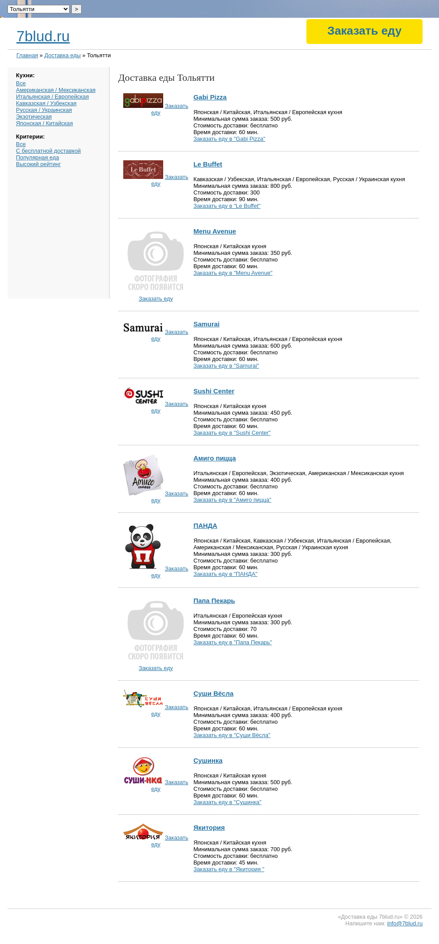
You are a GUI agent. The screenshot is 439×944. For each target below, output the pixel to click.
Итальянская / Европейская (52, 96)
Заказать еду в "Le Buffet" (226, 205)
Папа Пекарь (214, 600)
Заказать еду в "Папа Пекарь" (232, 642)
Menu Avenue (214, 231)
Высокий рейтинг (38, 164)
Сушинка (208, 760)
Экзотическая (34, 116)
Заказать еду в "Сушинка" (227, 802)
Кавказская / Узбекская (46, 103)
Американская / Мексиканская (55, 90)
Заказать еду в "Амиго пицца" (232, 499)
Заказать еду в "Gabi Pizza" (229, 138)
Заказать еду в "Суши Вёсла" (231, 735)
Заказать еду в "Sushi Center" (231, 432)
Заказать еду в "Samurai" (226, 365)
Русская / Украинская (44, 110)
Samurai (206, 324)
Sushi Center (213, 391)
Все (21, 83)
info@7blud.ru (405, 923)
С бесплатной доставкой (48, 150)
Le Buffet (207, 164)
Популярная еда (37, 157)
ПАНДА (205, 525)
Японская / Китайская (44, 123)
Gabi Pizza (210, 97)
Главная (27, 55)
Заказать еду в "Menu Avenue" (232, 273)
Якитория (209, 827)
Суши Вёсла (213, 693)
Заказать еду (364, 30)
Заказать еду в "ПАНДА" (225, 574)
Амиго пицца (214, 458)
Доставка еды (62, 55)
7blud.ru (43, 36)
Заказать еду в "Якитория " (228, 869)
